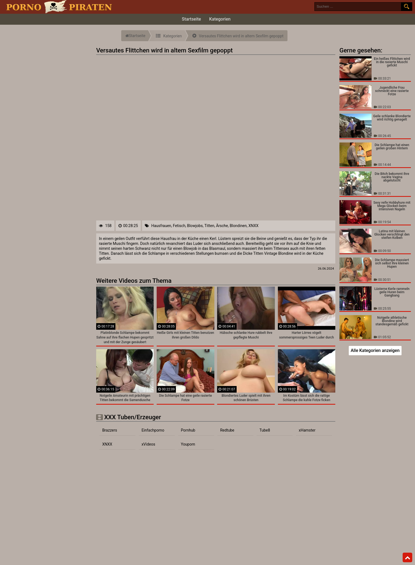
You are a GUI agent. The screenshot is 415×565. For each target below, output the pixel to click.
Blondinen (238, 225)
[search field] (357, 6)
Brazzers (109, 430)
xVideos (148, 444)
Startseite (191, 19)
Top (407, 557)
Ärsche (222, 225)
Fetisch (179, 225)
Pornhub (188, 430)
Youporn (188, 444)
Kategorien (220, 19)
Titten (209, 225)
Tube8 (264, 430)
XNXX (253, 225)
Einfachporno (153, 430)
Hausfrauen (161, 225)
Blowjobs (195, 225)
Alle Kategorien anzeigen (375, 350)
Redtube (227, 430)
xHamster (307, 430)
